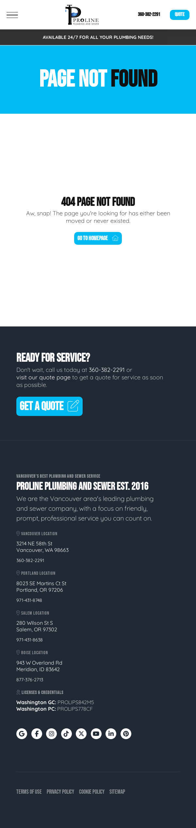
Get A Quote (49, 407)
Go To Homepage (98, 238)
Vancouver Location (36, 534)
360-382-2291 (149, 14)
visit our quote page (43, 377)
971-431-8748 (29, 600)
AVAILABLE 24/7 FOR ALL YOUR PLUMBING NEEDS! (98, 37)
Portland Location (36, 573)
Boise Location (32, 652)
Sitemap (117, 791)
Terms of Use (29, 791)
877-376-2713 (29, 679)
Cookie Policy (92, 791)
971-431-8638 (29, 640)
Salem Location (32, 613)
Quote (180, 14)
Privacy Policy (60, 791)
